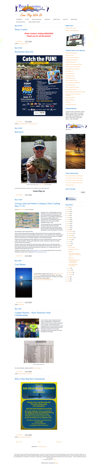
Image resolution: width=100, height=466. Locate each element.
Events (27, 19)
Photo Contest (21, 29)
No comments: (19, 41)
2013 (68, 279)
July (69, 241)
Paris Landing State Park (71, 89)
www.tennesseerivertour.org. (40, 252)
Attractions (47, 19)
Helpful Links (56, 19)
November (70, 233)
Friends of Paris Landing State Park (74, 64)
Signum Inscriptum (70, 99)
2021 (68, 217)
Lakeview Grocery (70, 73)
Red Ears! (19, 132)
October (70, 235)
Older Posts (59, 441)
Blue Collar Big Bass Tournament (30, 379)
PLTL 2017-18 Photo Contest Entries (74, 178)
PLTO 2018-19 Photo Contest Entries (74, 175)
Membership (74, 19)
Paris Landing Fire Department (73, 82)
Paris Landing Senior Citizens (72, 87)
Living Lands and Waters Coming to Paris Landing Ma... (74, 255)
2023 (68, 213)
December (70, 231)
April (69, 268)
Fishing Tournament (32, 123)
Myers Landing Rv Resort (71, 80)
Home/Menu (19, 19)
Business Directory (36, 19)
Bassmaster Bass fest (24, 51)
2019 (68, 221)
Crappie (20, 373)
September (71, 237)
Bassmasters (24, 123)
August (70, 239)
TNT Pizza (68, 102)
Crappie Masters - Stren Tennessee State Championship (73, 261)
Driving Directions (20, 21)
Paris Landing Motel (70, 85)
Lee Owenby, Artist (70, 75)
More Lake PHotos (70, 185)
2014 (68, 276)
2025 (68, 209)
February (70, 272)
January (70, 274)
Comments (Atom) (42, 446)
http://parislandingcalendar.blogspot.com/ (43, 279)
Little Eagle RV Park (70, 78)
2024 (68, 211)
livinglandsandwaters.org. (35, 250)
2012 (68, 281)
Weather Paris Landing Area (72, 30)
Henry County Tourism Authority (73, 66)
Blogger (56, 463)
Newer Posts (19, 441)
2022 (68, 215)
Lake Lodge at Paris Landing (72, 69)
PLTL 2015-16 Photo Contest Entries (74, 182)
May (69, 245)
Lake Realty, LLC (69, 71)
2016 (68, 227)
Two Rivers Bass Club (71, 104)
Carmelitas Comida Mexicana (72, 57)
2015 (68, 229)
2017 (68, 225)
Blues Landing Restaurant (72, 53)
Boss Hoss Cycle (69, 55)
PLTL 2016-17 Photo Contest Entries (74, 180)
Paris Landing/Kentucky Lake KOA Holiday (75, 91)
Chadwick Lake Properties (72, 59)
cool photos (21, 304)
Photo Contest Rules (23, 43)
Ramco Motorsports (70, 97)
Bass (19, 123)
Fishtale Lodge (41, 184)
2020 (68, 219)
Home (39, 441)
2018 (68, 223)
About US (65, 19)
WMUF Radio (22, 209)
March (70, 270)
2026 (68, 207)
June (69, 243)
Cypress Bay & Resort (71, 62)
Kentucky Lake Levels (71, 28)
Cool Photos (20, 264)
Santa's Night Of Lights (34, 21)
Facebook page (37, 368)
